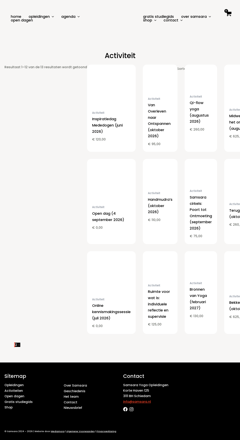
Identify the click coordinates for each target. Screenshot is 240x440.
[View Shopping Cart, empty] (228, 17)
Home (16, 16)
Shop (149, 20)
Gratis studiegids (158, 16)
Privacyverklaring (106, 431)
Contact (173, 20)
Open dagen (22, 20)
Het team (71, 396)
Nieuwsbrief (73, 407)
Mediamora (58, 431)
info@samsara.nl (137, 401)
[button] (52, 16)
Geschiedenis (75, 391)
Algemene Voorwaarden (80, 431)
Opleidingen (41, 16)
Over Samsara (196, 16)
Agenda (70, 16)
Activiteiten (13, 390)
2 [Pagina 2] (16, 344)
